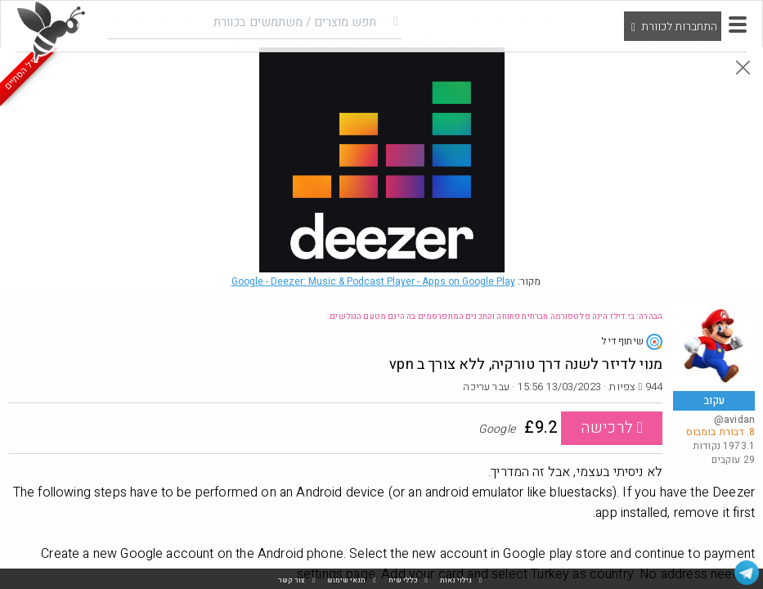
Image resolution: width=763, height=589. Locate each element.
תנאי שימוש (346, 580)
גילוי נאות (456, 580)
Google (373, 281)
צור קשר (291, 580)
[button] (738, 24)
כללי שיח (403, 580)
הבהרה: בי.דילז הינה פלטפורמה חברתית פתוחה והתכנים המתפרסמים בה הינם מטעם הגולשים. (494, 316)
